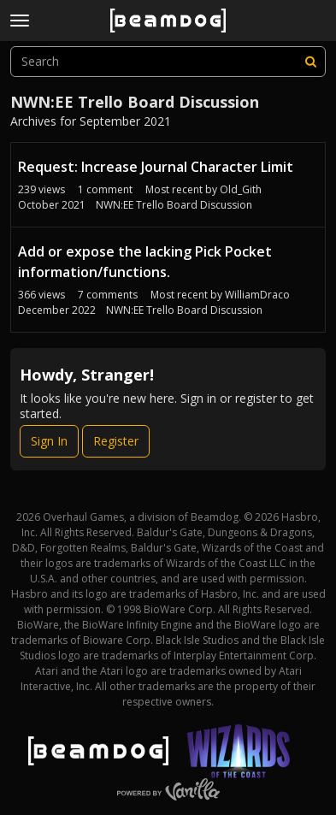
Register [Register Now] (116, 441)
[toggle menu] (19, 20)
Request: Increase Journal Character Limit (155, 166)
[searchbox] (168, 61)
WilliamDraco (257, 294)
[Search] (310, 61)
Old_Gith (241, 189)
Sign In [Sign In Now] (49, 441)
